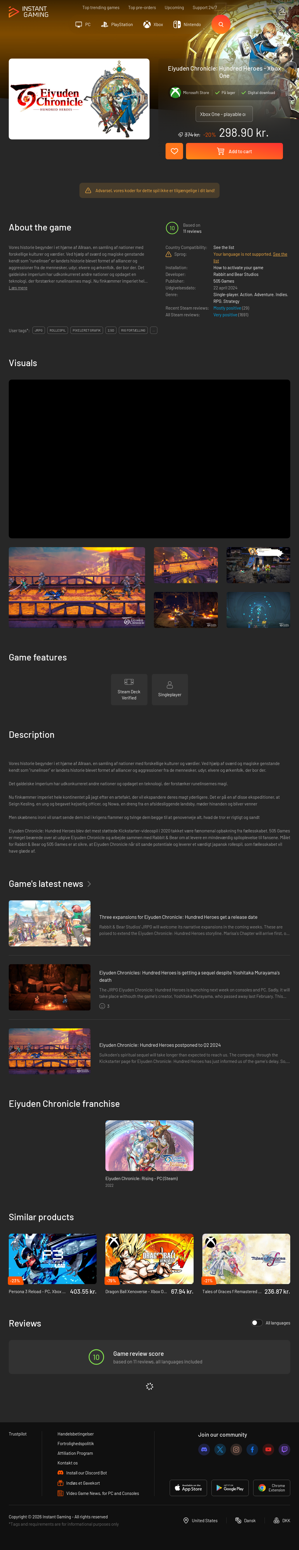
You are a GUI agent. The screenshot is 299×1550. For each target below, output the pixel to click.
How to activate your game (238, 267)
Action (246, 294)
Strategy (231, 301)
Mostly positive (227, 307)
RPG (217, 301)
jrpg (39, 330)
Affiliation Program (75, 1453)
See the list (223, 247)
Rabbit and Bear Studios (235, 274)
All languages (270, 1322)
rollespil (58, 330)
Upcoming (174, 7)
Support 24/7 (205, 7)
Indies (281, 294)
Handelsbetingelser (76, 1433)
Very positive (225, 314)
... (153, 330)
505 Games (223, 281)
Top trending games (100, 7)
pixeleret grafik (87, 330)
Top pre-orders (142, 7)
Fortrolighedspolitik (76, 1443)
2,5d (111, 330)
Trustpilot (18, 1433)
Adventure (264, 294)
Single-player (225, 294)
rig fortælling (133, 330)
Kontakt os (68, 1462)
